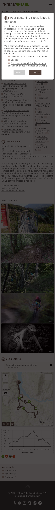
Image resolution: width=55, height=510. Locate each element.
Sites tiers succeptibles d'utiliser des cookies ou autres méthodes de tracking (27, 64)
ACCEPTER (35, 73)
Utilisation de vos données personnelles (30, 56)
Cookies (14, 60)
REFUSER (19, 73)
